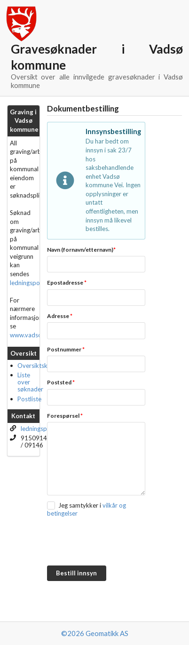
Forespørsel (65, 415)
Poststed (61, 382)
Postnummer (66, 349)
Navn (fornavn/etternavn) (81, 249)
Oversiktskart (36, 365)
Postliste (29, 399)
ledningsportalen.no (37, 283)
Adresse (59, 315)
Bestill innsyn (76, 573)
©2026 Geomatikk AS (94, 633)
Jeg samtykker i (79, 505)
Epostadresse (67, 282)
